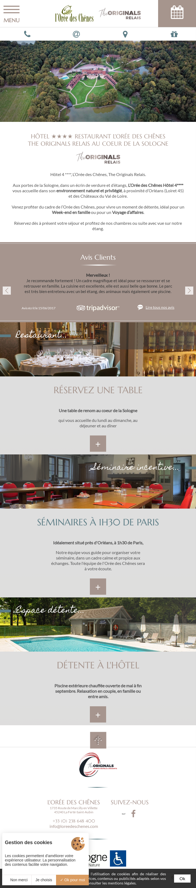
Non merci (17, 880)
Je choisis (43, 880)
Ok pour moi (72, 880)
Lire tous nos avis (160, 307)
